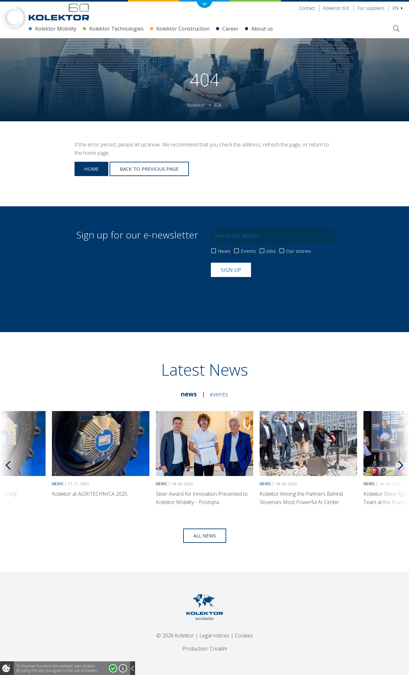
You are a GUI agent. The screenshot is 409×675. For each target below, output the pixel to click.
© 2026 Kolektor (175, 635)
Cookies (244, 635)
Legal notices (214, 635)
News (224, 251)
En (398, 8)
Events (248, 251)
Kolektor (196, 105)
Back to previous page (149, 169)
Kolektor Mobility (55, 28)
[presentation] (259, 292)
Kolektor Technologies (116, 28)
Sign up (231, 270)
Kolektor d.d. (336, 8)
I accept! (113, 668)
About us (262, 28)
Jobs (271, 251)
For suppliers (371, 8)
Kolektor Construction (183, 28)
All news (204, 535)
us (144, 144)
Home (91, 169)
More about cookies (123, 668)
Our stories (298, 251)
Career (230, 28)
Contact (307, 8)
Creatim (218, 648)
